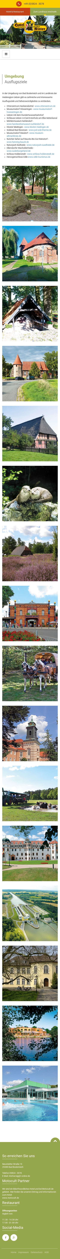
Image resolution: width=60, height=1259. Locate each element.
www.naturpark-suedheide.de (40, 145)
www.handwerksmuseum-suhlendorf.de (25, 124)
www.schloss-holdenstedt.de (40, 154)
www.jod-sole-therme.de (40, 130)
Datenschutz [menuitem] (36, 1252)
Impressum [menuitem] (23, 1252)
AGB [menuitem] (46, 1252)
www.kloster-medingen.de (36, 127)
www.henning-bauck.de (18, 142)
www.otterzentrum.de (45, 106)
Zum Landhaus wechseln (45, 11)
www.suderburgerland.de (18, 151)
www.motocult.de (10, 1198)
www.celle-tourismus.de (39, 157)
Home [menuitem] (13, 1252)
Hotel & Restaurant (15, 11)
